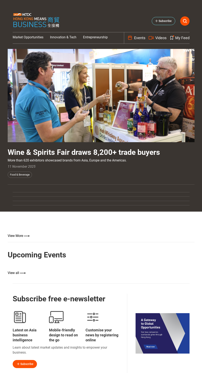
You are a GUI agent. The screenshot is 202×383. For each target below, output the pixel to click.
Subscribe (24, 364)
